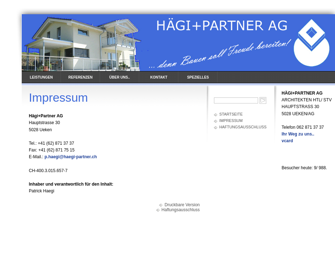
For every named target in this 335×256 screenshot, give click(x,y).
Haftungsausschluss (243, 127)
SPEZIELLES (198, 77)
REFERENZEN (80, 77)
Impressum (230, 120)
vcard (287, 140)
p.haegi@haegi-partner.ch (71, 156)
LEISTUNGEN (41, 77)
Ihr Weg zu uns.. (298, 134)
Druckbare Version (182, 204)
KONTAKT (158, 77)
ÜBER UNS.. (119, 77)
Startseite (231, 114)
